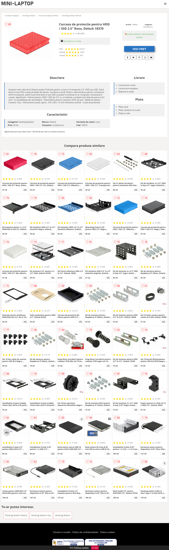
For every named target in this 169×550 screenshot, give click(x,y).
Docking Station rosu (41, 515)
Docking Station (28, 15)
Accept (95, 547)
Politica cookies (107, 532)
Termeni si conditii (62, 532)
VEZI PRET (139, 49)
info (25, 189)
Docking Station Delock (71, 15)
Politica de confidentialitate (85, 532)
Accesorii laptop (12, 15)
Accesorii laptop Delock (48, 15)
